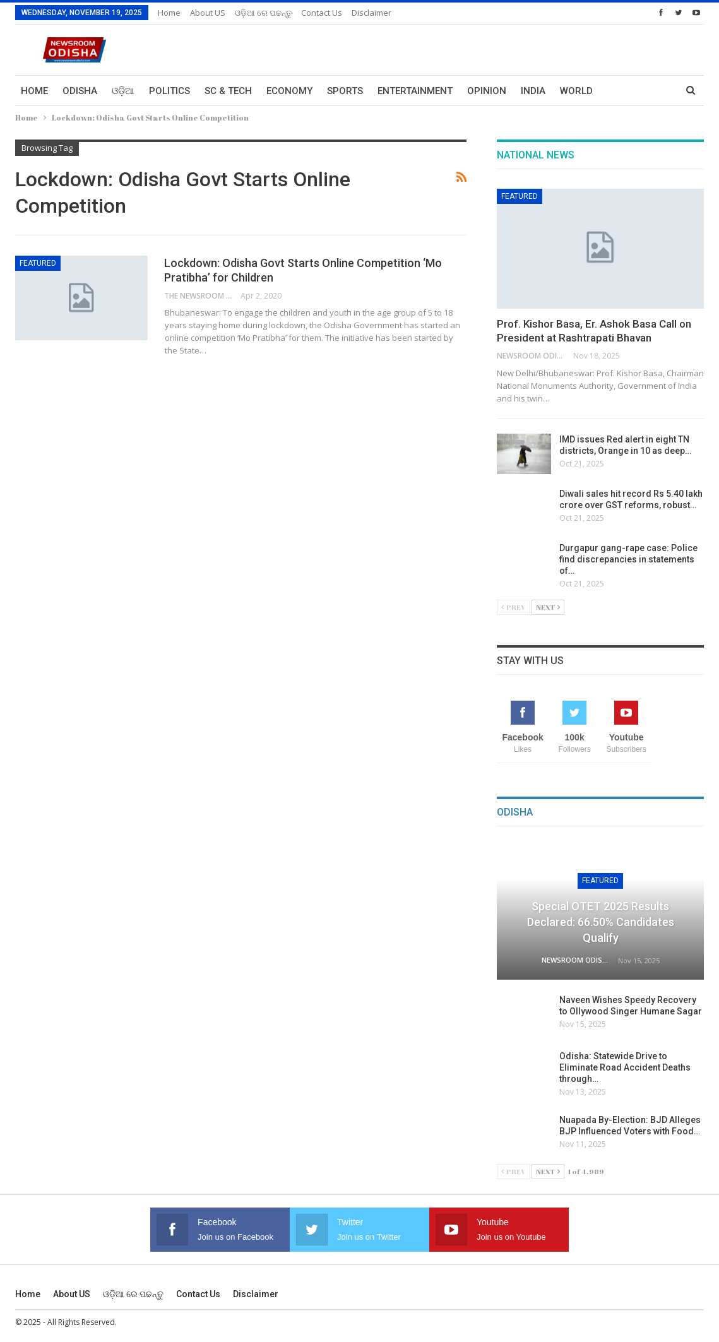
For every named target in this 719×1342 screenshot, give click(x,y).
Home (169, 12)
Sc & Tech (228, 91)
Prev (513, 607)
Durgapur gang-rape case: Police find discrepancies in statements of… (628, 559)
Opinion (486, 91)
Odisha (79, 91)
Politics (169, 91)
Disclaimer (371, 12)
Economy (289, 91)
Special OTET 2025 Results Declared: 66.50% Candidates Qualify (600, 922)
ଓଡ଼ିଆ (123, 91)
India (533, 91)
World (576, 91)
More (620, 91)
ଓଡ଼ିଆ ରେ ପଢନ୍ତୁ (263, 12)
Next (548, 607)
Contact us (321, 12)
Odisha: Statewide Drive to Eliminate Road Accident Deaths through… (625, 1067)
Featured (38, 263)
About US (207, 12)
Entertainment (415, 91)
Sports (345, 91)
